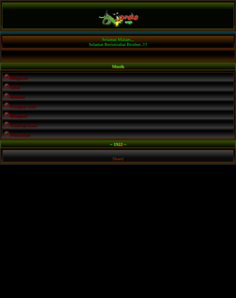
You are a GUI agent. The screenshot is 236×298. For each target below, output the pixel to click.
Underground (23, 125)
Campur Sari (23, 105)
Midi (14, 86)
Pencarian (20, 134)
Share (117, 158)
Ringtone (19, 77)
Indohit (17, 96)
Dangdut (18, 115)
